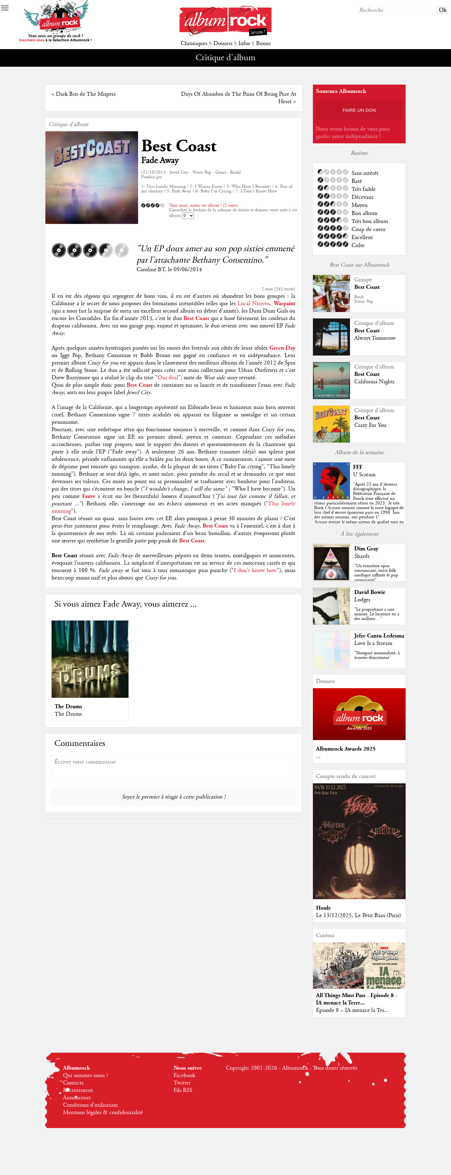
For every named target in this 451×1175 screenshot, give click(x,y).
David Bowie (369, 592)
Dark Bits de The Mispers (86, 94)
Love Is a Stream (373, 643)
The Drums (68, 706)
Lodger (362, 600)
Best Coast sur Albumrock (359, 265)
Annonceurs (77, 1097)
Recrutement (78, 1090)
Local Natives (252, 303)
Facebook (184, 1075)
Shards (361, 556)
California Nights (374, 381)
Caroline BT (151, 269)
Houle (323, 908)
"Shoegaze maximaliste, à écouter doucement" (377, 655)
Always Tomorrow (375, 338)
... (318, 756)
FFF (357, 467)
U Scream (364, 474)
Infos (244, 43)
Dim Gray (366, 548)
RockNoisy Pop (363, 299)
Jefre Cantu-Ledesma (379, 635)
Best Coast (178, 146)
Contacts (73, 1083)
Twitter (182, 1083)
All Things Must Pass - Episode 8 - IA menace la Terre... (356, 999)
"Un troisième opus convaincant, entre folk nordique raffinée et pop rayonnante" (376, 573)
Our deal (168, 377)
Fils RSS (183, 1090)
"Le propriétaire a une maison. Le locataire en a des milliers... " (376, 614)
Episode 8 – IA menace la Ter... (352, 1010)
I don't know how (255, 570)
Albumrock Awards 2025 (346, 748)
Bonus (263, 43)
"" (359, 507)
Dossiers (222, 43)
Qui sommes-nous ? (85, 1075)
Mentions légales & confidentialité (103, 1112)
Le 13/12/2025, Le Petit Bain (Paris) (358, 915)
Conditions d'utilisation (90, 1105)
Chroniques (194, 43)
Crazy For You (370, 425)
